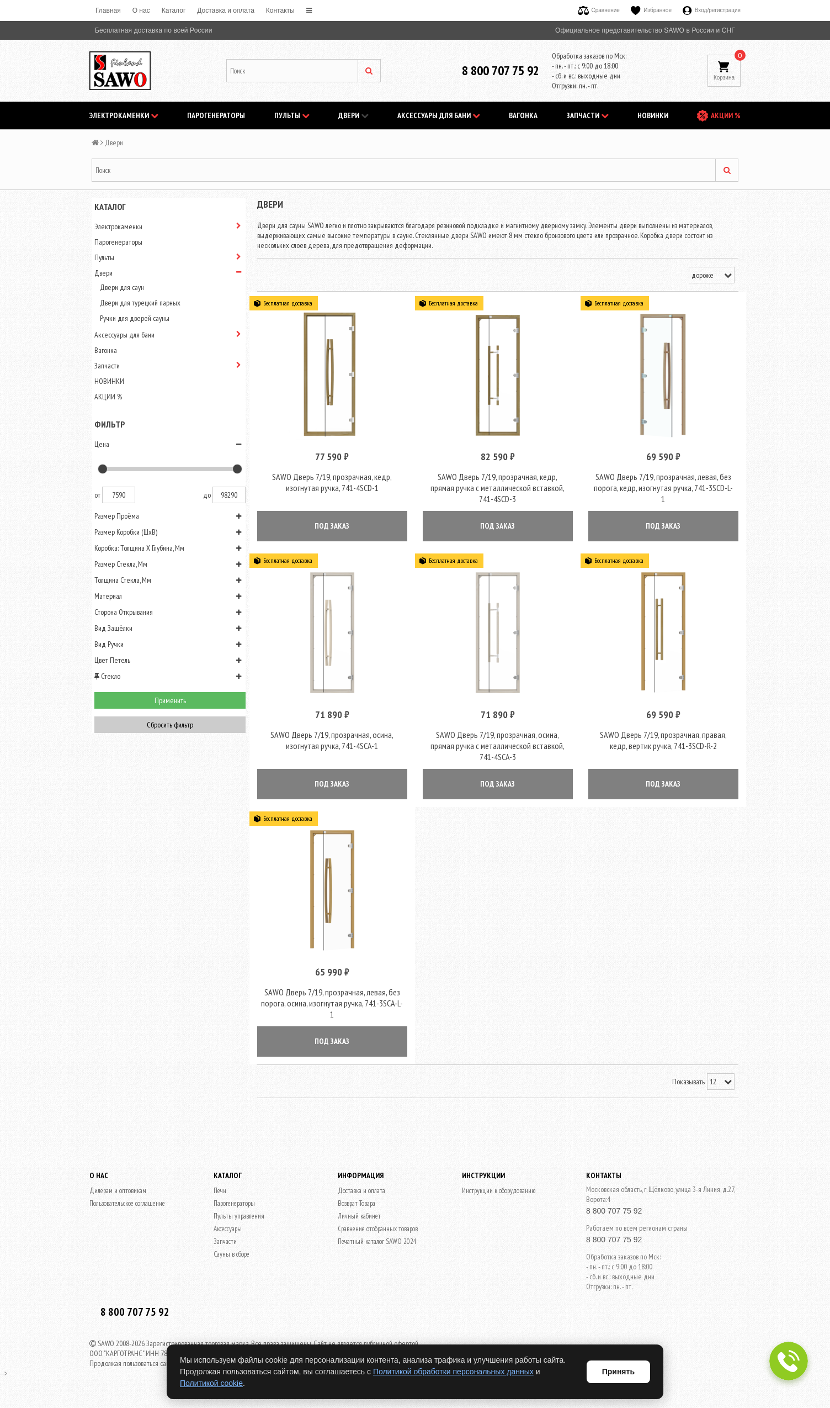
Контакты (280, 10)
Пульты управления (239, 1218)
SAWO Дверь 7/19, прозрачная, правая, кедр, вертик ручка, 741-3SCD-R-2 (663, 741)
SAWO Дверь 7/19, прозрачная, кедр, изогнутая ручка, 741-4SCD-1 (332, 483)
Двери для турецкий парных (140, 303)
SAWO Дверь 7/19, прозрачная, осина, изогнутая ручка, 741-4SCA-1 (331, 741)
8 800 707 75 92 (500, 70)
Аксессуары (228, 1231)
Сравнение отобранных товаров (378, 1231)
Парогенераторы (216, 115)
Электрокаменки (123, 115)
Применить (170, 700)
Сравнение (599, 10)
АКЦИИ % (726, 115)
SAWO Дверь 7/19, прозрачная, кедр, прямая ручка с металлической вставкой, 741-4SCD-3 (497, 488)
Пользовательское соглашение (127, 1205)
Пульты (292, 115)
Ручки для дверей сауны (134, 318)
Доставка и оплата (225, 10)
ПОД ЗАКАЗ (332, 526)
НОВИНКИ (652, 115)
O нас (141, 10)
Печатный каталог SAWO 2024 (377, 1243)
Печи (220, 1193)
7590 (118, 495)
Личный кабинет (359, 1218)
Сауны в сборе (231, 1256)
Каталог (174, 10)
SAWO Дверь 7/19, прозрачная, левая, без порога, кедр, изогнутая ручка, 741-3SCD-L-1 (663, 488)
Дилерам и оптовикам (117, 1193)
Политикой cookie (211, 1383)
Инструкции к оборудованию (498, 1193)
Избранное (651, 10)
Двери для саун (122, 287)
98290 (229, 495)
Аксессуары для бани (438, 115)
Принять (618, 1371)
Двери (353, 115)
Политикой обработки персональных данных (453, 1371)
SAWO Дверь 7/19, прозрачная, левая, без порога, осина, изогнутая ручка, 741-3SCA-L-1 (332, 1005)
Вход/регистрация (712, 10)
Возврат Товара (356, 1205)
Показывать (688, 1084)
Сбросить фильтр (170, 725)
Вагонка (523, 115)
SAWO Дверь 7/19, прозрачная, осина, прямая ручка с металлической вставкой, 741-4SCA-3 (497, 746)
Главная (108, 10)
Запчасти (588, 115)
